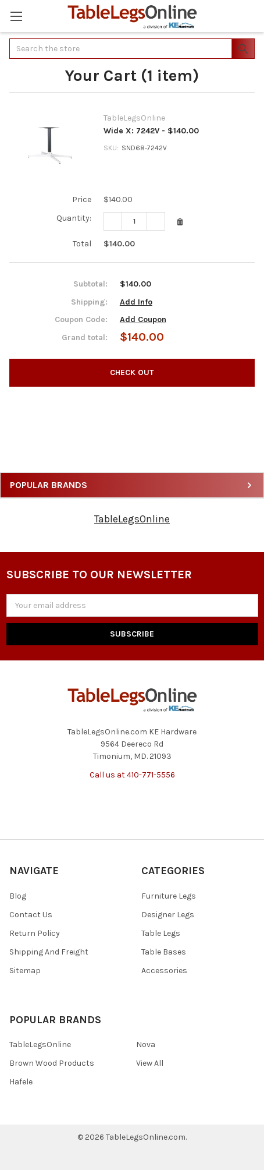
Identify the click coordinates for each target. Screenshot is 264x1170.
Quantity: (73, 218)
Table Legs (160, 933)
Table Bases (163, 952)
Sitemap (25, 970)
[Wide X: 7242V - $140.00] (134, 221)
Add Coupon (143, 319)
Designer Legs (167, 915)
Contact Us (30, 915)
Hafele (21, 1082)
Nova (145, 1044)
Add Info (136, 302)
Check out (132, 372)
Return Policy (34, 933)
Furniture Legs (168, 896)
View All (149, 1063)
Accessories (164, 970)
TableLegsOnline (132, 518)
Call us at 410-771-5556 (132, 775)
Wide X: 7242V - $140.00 (151, 131)
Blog (17, 896)
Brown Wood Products (51, 1063)
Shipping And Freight (48, 952)
